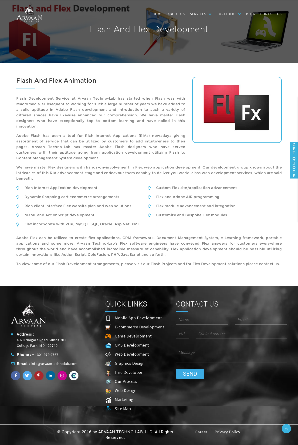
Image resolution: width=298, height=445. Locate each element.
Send (190, 374)
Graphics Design (125, 364)
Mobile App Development (133, 318)
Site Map (118, 409)
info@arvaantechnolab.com (54, 363)
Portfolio (226, 14)
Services (198, 14)
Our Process (121, 382)
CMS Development (127, 345)
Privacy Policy (227, 432)
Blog (250, 14)
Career (201, 432)
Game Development (128, 336)
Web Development (127, 354)
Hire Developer (123, 373)
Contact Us (271, 14)
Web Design (120, 391)
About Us (176, 14)
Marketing (119, 400)
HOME (157, 14)
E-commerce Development (134, 327)
